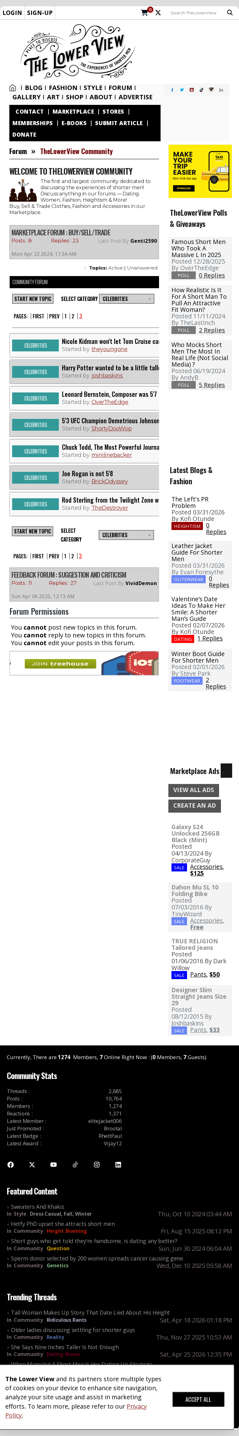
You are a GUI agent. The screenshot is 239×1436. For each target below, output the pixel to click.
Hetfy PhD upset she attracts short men (63, 1223)
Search (230, 13)
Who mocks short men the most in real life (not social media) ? (199, 354)
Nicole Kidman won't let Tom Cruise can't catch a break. (132, 341)
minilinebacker (111, 455)
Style (93, 88)
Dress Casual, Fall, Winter (61, 1213)
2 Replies (216, 683)
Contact (30, 111)
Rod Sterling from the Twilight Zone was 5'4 (118, 499)
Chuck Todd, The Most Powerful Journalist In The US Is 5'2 (135, 447)
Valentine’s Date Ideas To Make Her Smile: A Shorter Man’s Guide (198, 609)
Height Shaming (67, 1230)
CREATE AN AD (194, 805)
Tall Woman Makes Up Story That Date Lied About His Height (90, 1312)
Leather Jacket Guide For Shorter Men (197, 552)
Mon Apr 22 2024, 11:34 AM (44, 254)
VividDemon (141, 583)
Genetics (57, 1265)
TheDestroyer (109, 508)
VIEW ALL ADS (193, 790)
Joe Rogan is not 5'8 (87, 473)
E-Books (74, 123)
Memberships (32, 123)
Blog (34, 88)
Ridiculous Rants (67, 1319)
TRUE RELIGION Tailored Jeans (194, 944)
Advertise (135, 97)
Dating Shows (63, 1354)
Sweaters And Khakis (37, 1206)
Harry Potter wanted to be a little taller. (113, 367)
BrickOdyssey (109, 481)
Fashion (63, 88)
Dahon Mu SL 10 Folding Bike (194, 890)
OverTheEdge (110, 402)
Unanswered (142, 268)
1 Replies (210, 638)
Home (12, 87)
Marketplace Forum (38, 232)
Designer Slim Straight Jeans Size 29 (199, 996)
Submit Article (119, 123)
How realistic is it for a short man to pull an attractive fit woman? (199, 300)
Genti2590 (143, 240)
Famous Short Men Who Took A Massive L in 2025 (198, 248)
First (38, 316)
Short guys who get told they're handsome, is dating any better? (94, 1241)
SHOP (74, 97)
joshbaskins (107, 375)
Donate (24, 134)
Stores (113, 111)
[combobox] (126, 299)
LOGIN (12, 12)
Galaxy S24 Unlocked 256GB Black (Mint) (195, 833)
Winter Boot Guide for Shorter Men (198, 657)
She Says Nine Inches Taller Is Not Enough (65, 1347)
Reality (55, 1337)
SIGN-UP (40, 12)
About (101, 97)
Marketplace (73, 111)
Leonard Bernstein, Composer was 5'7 (109, 394)
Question (58, 1248)
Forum (120, 88)
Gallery (26, 97)
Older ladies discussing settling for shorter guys (73, 1330)
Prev (54, 316)
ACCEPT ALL (198, 1399)
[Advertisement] (189, 51)
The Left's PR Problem (190, 502)
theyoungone (109, 349)
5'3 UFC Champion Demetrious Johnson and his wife (127, 420)
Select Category (78, 299)
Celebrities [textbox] (115, 299)
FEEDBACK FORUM (33, 575)
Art (53, 97)
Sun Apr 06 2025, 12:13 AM (43, 596)
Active (115, 268)
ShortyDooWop (111, 428)
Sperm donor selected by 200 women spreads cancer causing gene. (97, 1258)
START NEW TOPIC (32, 299)
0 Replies (216, 528)
